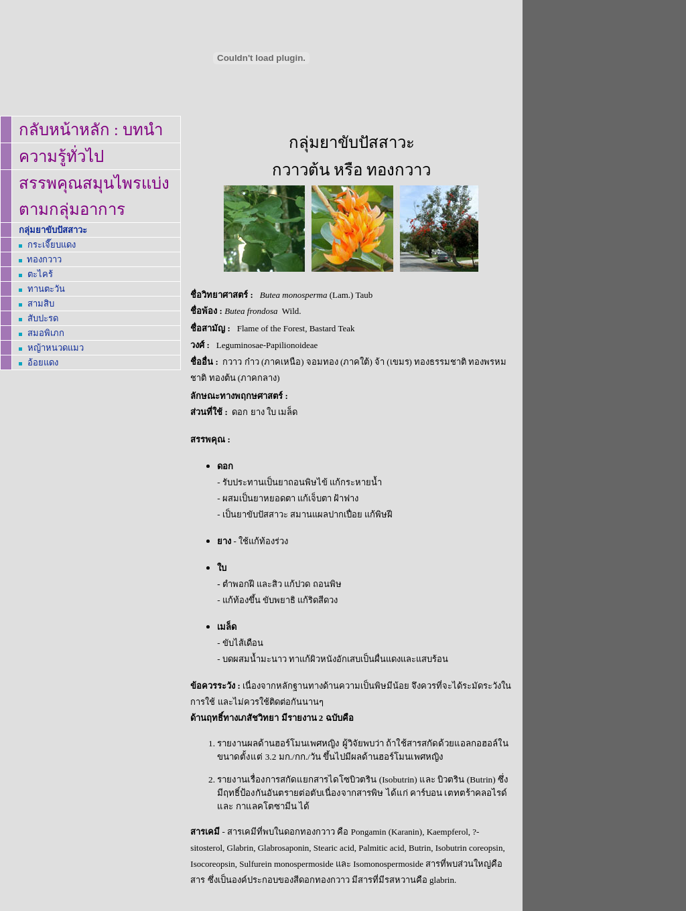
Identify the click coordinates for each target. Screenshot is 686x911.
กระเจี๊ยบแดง (51, 245)
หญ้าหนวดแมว (55, 348)
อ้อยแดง (42, 362)
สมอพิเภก (45, 333)
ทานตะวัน (46, 289)
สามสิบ (40, 304)
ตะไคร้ (40, 274)
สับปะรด (42, 318)
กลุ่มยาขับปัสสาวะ (53, 230)
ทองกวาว (44, 259)
